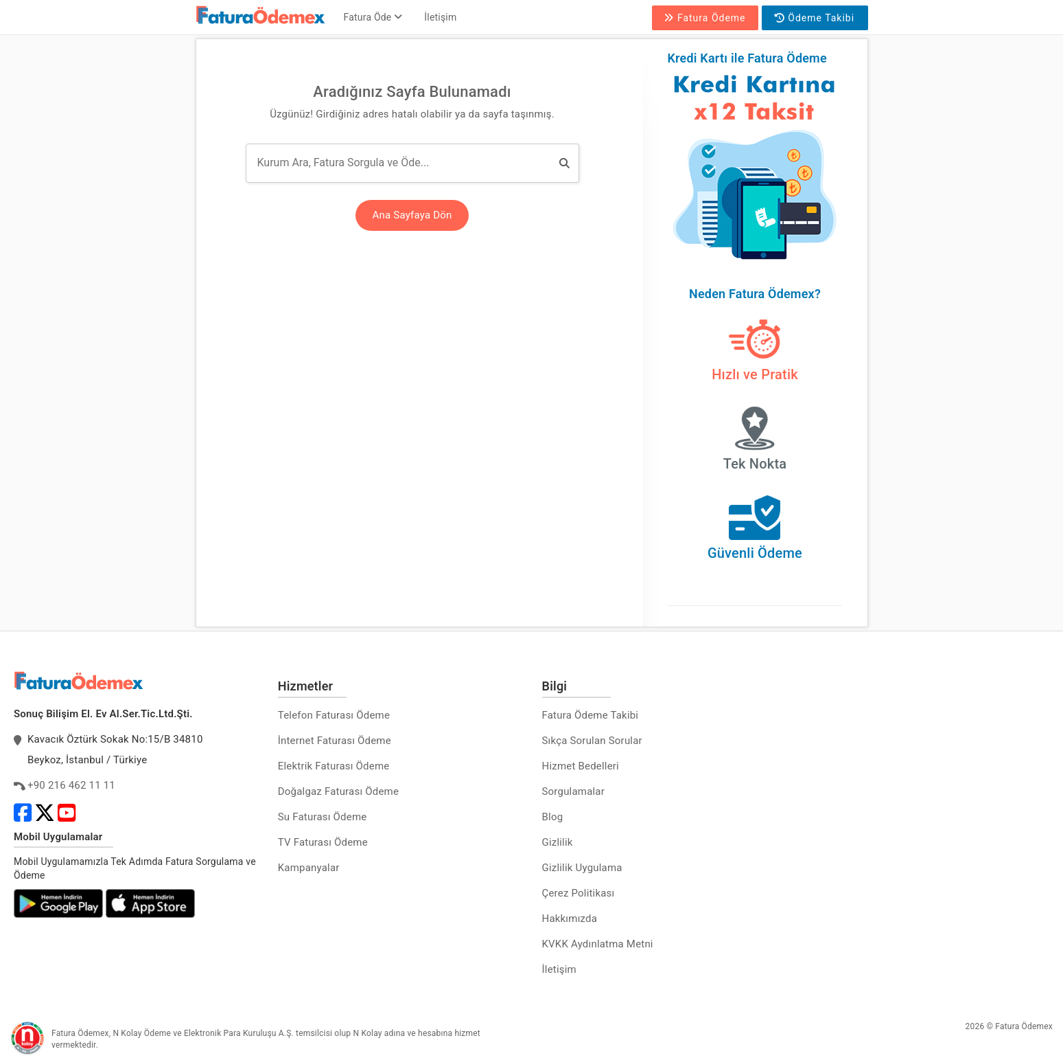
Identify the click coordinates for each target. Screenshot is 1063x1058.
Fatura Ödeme (704, 17)
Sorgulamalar (573, 791)
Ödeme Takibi (814, 17)
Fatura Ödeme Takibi (590, 715)
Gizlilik (557, 842)
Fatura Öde (373, 17)
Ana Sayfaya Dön (412, 215)
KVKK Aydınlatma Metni (597, 944)
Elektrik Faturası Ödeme (334, 766)
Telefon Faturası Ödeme (334, 715)
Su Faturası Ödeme (322, 817)
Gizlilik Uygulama (582, 868)
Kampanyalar (309, 868)
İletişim (440, 17)
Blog (552, 817)
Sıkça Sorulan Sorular (592, 740)
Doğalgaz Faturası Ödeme (338, 791)
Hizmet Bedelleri (580, 766)
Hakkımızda (570, 918)
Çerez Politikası (578, 893)
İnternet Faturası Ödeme (334, 740)
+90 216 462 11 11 (71, 785)
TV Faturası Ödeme (323, 842)
